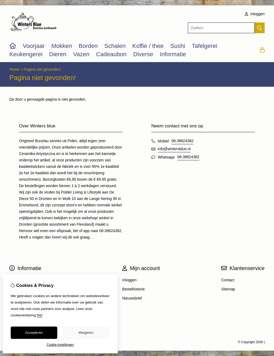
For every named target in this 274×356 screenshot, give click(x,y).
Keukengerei (26, 54)
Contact (227, 280)
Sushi (177, 46)
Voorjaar (34, 46)
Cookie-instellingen (60, 345)
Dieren (58, 54)
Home (14, 69)
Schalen (115, 46)
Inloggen (129, 280)
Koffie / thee (147, 46)
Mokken (61, 46)
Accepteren (34, 333)
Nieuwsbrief (132, 298)
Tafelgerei (204, 46)
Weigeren (85, 333)
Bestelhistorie (133, 289)
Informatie (173, 54)
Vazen (81, 54)
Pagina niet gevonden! (42, 69)
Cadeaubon (111, 54)
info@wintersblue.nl (174, 149)
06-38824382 (183, 141)
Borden (88, 46)
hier (40, 315)
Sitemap (228, 289)
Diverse (143, 54)
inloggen (255, 14)
